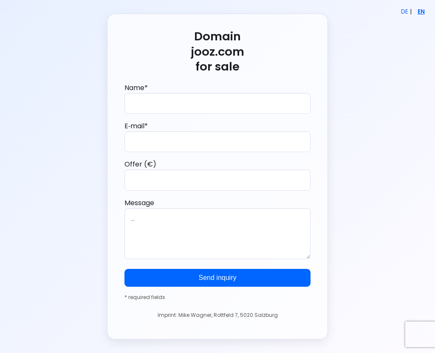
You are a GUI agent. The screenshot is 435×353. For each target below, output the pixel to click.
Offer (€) (217, 174)
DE (404, 12)
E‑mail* (217, 136)
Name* (217, 98)
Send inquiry (218, 277)
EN (421, 12)
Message (217, 228)
